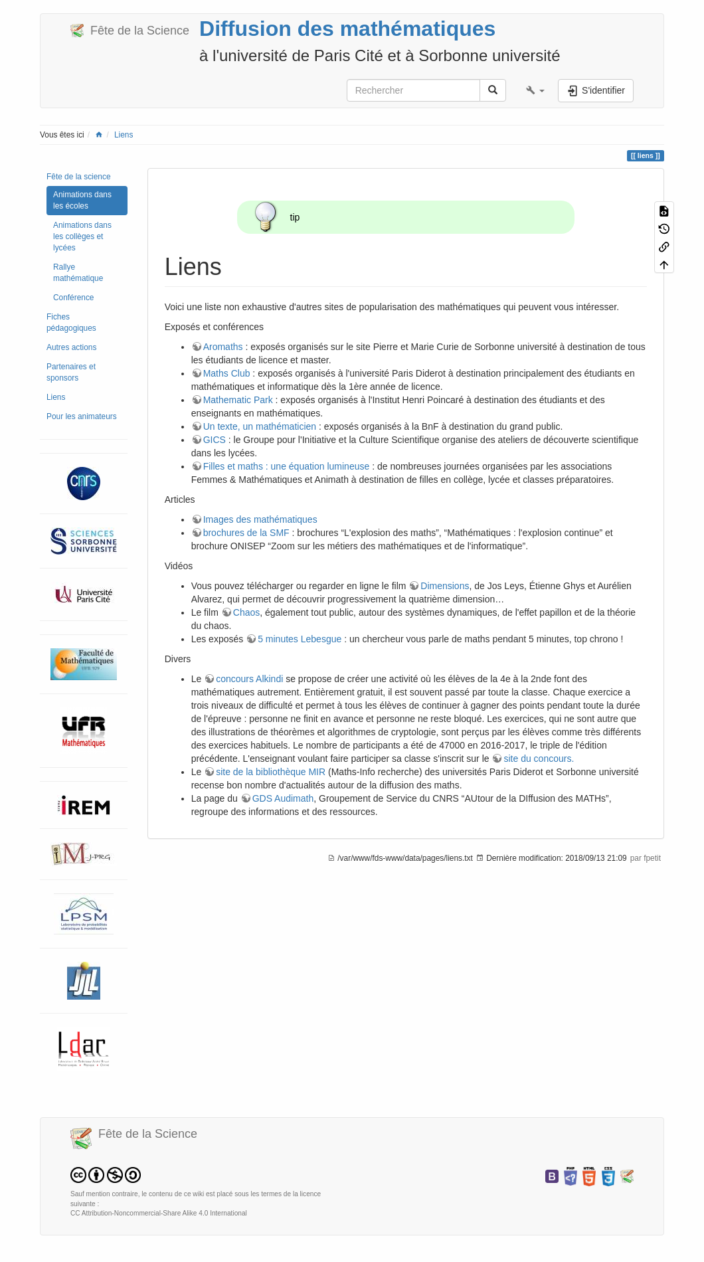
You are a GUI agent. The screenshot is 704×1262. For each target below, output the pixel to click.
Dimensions (444, 586)
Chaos (246, 612)
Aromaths (223, 346)
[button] (535, 90)
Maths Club (226, 373)
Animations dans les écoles (82, 200)
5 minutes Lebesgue (299, 639)
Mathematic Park (238, 400)
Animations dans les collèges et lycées (82, 236)
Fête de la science (78, 176)
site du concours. (538, 758)
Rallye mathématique (78, 272)
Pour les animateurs (81, 416)
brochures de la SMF (246, 532)
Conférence (73, 297)
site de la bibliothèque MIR (270, 771)
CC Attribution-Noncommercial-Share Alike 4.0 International (158, 1213)
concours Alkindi (249, 679)
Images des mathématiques (260, 519)
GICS (214, 439)
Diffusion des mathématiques (347, 29)
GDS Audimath (283, 798)
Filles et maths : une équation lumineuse (286, 466)
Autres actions (71, 347)
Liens (123, 134)
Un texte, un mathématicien (259, 426)
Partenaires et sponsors (71, 372)
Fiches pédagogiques (71, 322)
